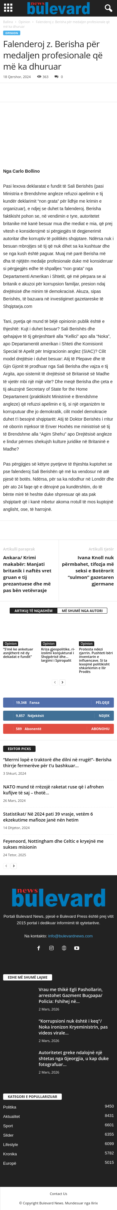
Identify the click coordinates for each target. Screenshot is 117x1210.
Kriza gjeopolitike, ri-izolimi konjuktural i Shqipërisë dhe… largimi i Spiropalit (58, 655)
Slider (8, 1135)
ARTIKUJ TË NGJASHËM (34, 610)
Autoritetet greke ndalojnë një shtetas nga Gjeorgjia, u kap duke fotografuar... (74, 1058)
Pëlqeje (103, 702)
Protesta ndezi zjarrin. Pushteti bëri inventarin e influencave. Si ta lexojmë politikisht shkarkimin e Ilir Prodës (96, 660)
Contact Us (58, 1193)
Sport (8, 1126)
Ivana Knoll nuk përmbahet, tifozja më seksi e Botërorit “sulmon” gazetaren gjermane (88, 570)
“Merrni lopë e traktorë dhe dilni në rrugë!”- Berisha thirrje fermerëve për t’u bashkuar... (57, 762)
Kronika (10, 1154)
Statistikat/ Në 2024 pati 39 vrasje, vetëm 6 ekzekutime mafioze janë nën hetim (48, 817)
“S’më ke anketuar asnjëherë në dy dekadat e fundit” (18, 653)
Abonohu (100, 728)
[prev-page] (55, 682)
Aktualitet (11, 1116)
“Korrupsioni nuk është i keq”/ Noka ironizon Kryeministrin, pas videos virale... (73, 1027)
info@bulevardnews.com (70, 936)
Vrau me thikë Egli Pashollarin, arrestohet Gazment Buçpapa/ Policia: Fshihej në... (71, 995)
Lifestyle (10, 1144)
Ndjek (104, 715)
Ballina (8, 22)
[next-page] (62, 682)
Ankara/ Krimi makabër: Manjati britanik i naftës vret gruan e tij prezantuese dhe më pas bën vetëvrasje (27, 573)
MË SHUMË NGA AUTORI (82, 610)
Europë (9, 1163)
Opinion (24, 22)
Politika (9, 1107)
